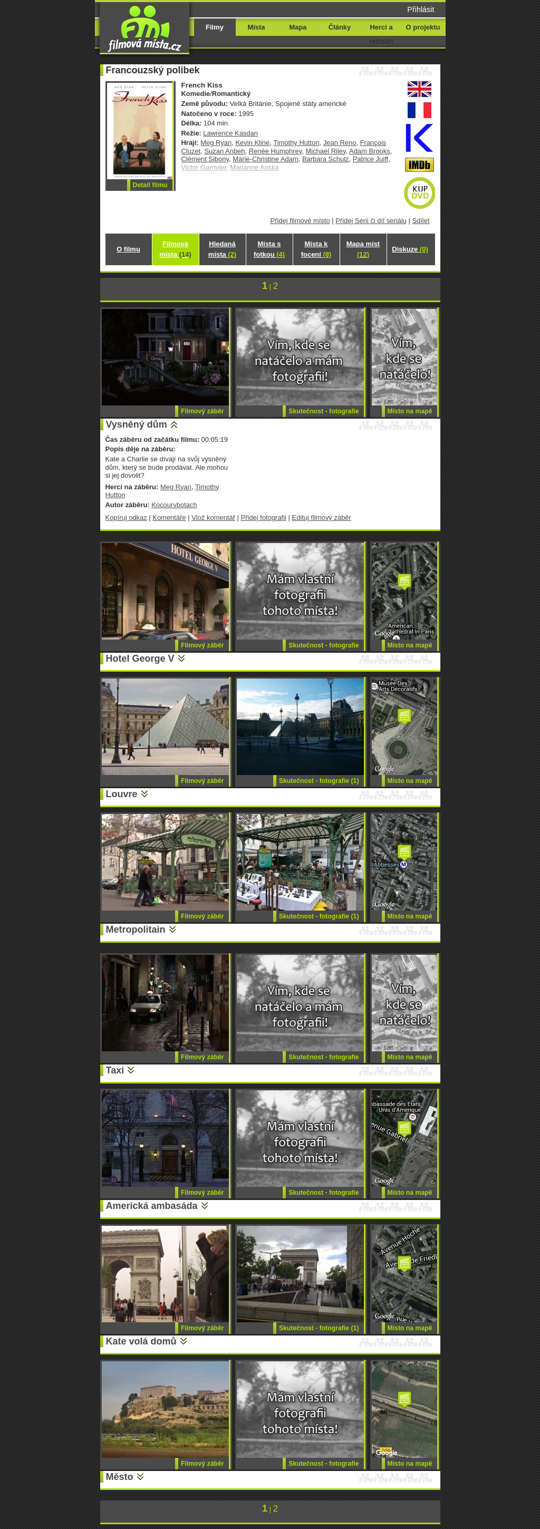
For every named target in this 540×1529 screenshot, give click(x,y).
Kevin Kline (252, 143)
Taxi (115, 1070)
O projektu (423, 27)
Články (340, 27)
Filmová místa (175, 249)
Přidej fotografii (263, 517)
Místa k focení (316, 249)
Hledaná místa (222, 249)
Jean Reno (339, 143)
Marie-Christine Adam (265, 159)
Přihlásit (420, 9)
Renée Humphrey (275, 151)
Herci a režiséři (381, 34)
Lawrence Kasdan (230, 133)
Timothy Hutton (296, 143)
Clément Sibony (205, 159)
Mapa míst (363, 249)
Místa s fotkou (269, 249)
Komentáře (169, 517)
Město (119, 1477)
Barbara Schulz (325, 159)
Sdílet (420, 221)
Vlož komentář (213, 517)
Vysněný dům (136, 424)
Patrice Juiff (370, 159)
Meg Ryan (216, 143)
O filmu (128, 249)
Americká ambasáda (152, 1206)
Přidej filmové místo (300, 221)
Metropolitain (136, 929)
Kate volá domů (141, 1341)
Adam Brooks (369, 151)
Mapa (297, 27)
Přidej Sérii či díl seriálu (371, 221)
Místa (256, 27)
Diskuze (410, 249)
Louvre (122, 794)
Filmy (215, 27)
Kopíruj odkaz (126, 517)
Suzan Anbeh (224, 151)
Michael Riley (325, 151)
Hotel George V (140, 658)
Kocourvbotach (174, 505)
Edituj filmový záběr (321, 517)
